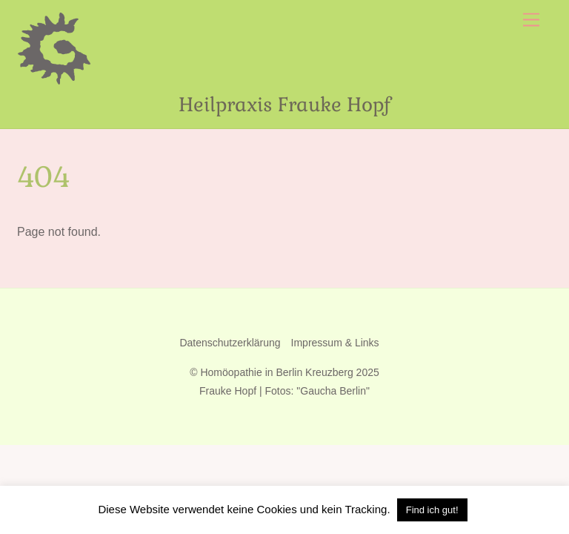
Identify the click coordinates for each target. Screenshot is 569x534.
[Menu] (531, 20)
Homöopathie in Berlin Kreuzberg (276, 372)
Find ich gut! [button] (432, 509)
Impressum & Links (335, 343)
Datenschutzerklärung (229, 343)
